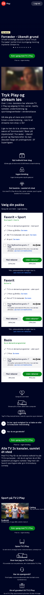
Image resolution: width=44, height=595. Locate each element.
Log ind (37, 3)
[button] (22, 424)
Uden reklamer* (32, 260)
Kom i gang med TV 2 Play (22, 56)
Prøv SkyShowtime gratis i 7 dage (18, 246)
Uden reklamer (32, 374)
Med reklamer (12, 260)
